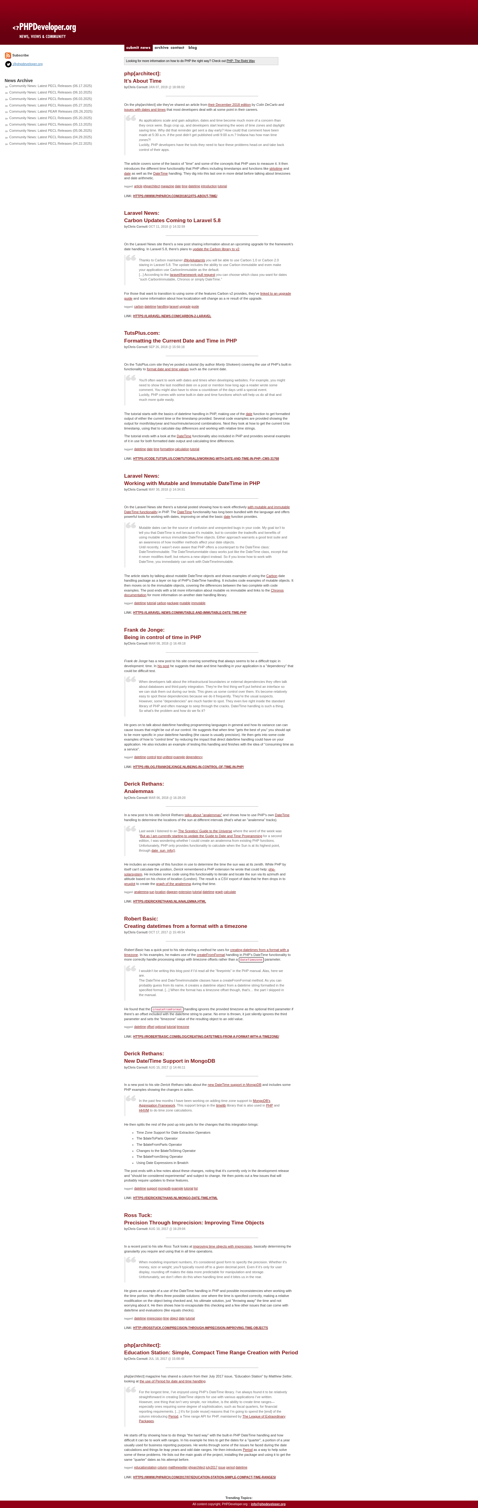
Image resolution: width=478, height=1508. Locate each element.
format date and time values (168, 369)
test (159, 757)
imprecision (155, 1318)
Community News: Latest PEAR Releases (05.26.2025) (51, 111)
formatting (167, 449)
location (160, 892)
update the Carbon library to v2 (216, 249)
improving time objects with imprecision (222, 1246)
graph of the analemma (173, 884)
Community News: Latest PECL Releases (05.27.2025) (50, 105)
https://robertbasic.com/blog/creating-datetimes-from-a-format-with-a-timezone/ (206, 1036)
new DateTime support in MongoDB (234, 1084)
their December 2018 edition (229, 104)
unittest (167, 757)
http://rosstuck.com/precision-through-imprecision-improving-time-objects (200, 1328)
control (151, 757)
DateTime (160, 173)
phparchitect (151, 186)
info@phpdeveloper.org (268, 1504)
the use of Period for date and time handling (172, 1381)
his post (163, 666)
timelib (221, 1105)
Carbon (271, 576)
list (196, 1188)
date (127, 173)
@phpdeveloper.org (24, 64)
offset (150, 1026)
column (162, 1467)
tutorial (222, 186)
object (174, 1318)
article (138, 186)
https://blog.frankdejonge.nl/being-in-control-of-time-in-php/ (188, 767)
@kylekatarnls (194, 260)
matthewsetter (178, 1467)
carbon (139, 306)
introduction (209, 186)
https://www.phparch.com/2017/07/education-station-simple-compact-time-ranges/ (204, 1477)
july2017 (211, 1467)
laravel (173, 306)
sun (151, 892)
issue (221, 1467)
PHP (269, 1105)
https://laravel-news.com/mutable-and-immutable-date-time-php (190, 612)
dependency (194, 757)
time (185, 186)
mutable (185, 603)
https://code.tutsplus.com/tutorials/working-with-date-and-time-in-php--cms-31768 (206, 458)
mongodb (164, 1188)
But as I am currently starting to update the (172, 836)
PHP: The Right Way (241, 61)
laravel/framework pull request (192, 274)
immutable (198, 603)
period (230, 1467)
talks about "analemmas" (203, 815)
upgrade (185, 306)
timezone (183, 1026)
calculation (182, 449)
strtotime (275, 168)
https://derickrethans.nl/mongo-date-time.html (175, 1198)
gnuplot (129, 884)
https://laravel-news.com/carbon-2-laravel (172, 316)
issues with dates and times (145, 109)
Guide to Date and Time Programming (233, 836)
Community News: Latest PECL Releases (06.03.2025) (50, 99)
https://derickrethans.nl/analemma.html (169, 901)
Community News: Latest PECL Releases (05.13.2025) (50, 124)
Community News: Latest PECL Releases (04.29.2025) (50, 137)
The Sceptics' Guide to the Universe (205, 831)
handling (163, 306)
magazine (167, 186)
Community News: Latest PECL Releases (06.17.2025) (50, 86)
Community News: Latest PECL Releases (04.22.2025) (50, 143)
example (179, 757)
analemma (141, 892)
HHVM (144, 1110)
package (173, 603)
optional (160, 1026)
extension (185, 892)
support (152, 1188)
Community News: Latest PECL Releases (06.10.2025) (50, 92)
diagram (172, 892)
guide (195, 306)
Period (173, 1416)
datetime (194, 186)
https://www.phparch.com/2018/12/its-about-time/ (175, 196)
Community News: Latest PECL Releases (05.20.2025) (50, 118)
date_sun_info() (163, 850)
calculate (230, 892)
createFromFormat (211, 955)
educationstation (145, 1467)
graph (219, 892)
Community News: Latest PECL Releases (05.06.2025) (50, 130)
